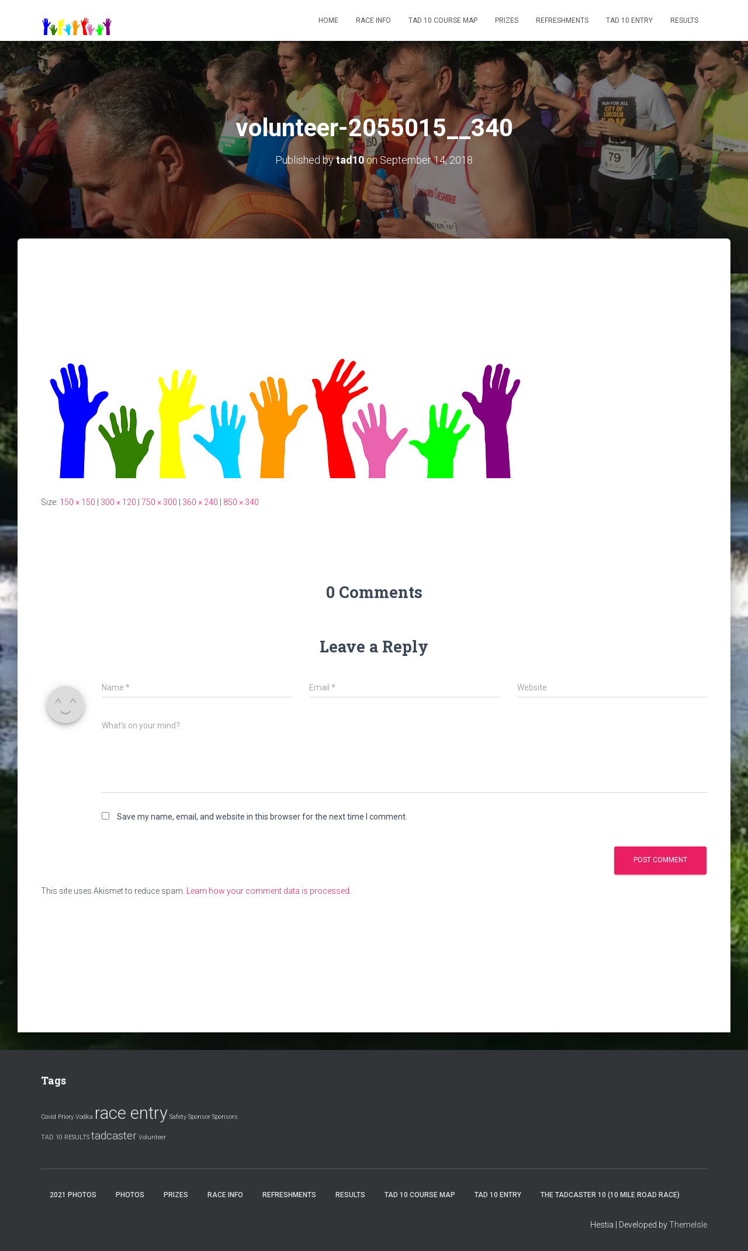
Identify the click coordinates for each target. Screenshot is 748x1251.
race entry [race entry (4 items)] (131, 1113)
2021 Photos (73, 1195)
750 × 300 (159, 502)
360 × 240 (200, 502)
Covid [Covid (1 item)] (48, 1117)
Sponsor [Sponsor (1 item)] (199, 1117)
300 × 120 (118, 502)
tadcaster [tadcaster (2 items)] (114, 1135)
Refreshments (562, 20)
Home (328, 20)
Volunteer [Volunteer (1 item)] (152, 1137)
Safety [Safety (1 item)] (177, 1117)
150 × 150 (77, 502)
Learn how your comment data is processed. (268, 891)
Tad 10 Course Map (442, 20)
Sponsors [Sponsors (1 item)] (225, 1117)
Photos (130, 1195)
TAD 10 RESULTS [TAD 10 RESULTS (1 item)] (65, 1137)
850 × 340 (241, 502)
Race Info (373, 20)
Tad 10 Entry (629, 20)
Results (684, 20)
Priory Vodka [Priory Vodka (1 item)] (75, 1117)
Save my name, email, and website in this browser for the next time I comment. (262, 816)
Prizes (506, 20)
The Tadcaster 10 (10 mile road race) (610, 1195)
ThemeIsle (688, 1224)
